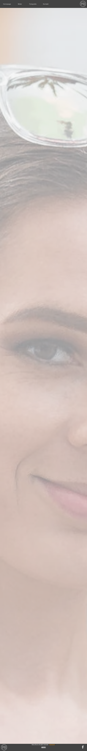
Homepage (7, 4)
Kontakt (46, 4)
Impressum (52, 744)
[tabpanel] (43, 745)
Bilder (20, 4)
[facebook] (83, 747)
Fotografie (32, 4)
